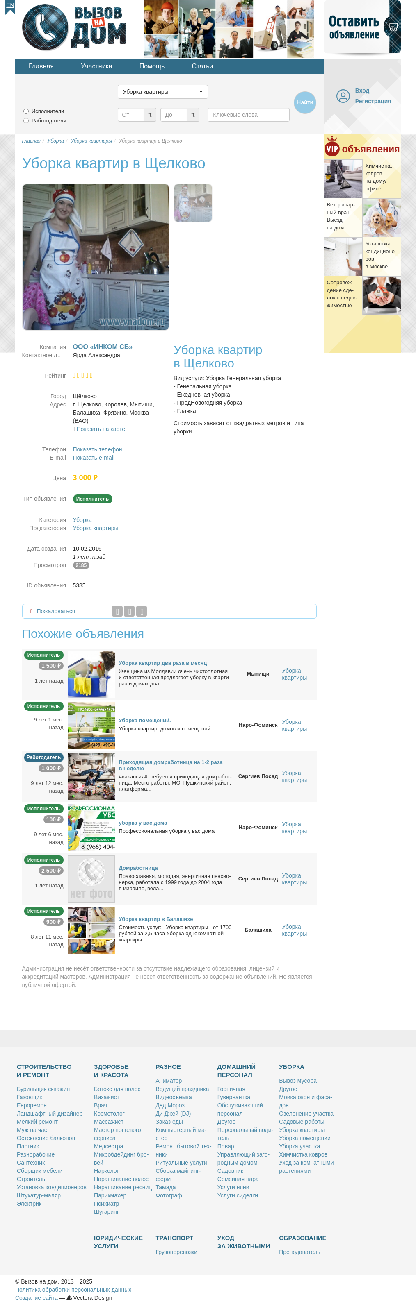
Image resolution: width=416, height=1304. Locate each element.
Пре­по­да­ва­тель (299, 1252)
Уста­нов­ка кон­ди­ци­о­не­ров (52, 1187)
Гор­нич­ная (231, 1089)
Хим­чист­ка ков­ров (303, 1154)
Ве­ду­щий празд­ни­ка (182, 1089)
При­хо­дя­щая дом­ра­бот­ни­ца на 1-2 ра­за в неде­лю (171, 765)
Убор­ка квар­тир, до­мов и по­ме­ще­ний (164, 729)
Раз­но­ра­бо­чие (36, 1154)
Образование (302, 1237)
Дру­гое (226, 1121)
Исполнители (48, 111)
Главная (41, 66)
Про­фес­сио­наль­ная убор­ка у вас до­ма (167, 831)
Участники (96, 66)
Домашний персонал (236, 1070)
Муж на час (32, 1130)
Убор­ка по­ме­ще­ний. (145, 720)
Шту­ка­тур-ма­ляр (39, 1195)
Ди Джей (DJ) (173, 1113)
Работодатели (49, 121)
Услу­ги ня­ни (233, 1187)
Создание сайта (36, 1298)
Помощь (152, 66)
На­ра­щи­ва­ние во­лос (121, 1179)
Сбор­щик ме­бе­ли (39, 1171)
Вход (362, 90)
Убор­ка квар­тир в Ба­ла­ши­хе (156, 919)
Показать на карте (101, 429)
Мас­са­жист (108, 1121)
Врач (100, 1105)
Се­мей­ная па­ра (238, 1179)
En (10, 5)
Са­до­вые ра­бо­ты (302, 1121)
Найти (305, 102)
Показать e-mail (94, 457)
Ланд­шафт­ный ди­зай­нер (49, 1113)
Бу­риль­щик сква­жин (43, 1089)
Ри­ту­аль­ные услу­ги (181, 1162)
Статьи (202, 66)
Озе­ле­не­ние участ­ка (306, 1113)
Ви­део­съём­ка (173, 1097)
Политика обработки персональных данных (73, 1289)
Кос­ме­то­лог (109, 1113)
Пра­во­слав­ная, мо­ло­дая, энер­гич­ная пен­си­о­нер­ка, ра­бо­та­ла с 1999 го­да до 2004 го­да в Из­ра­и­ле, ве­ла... (175, 882)
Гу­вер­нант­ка (233, 1097)
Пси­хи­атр (106, 1203)
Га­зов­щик (29, 1097)
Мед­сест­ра (108, 1146)
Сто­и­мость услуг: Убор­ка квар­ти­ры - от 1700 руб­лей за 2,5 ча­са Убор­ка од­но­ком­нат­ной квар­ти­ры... (175, 933)
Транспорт (174, 1237)
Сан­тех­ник (31, 1162)
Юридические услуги (118, 1242)
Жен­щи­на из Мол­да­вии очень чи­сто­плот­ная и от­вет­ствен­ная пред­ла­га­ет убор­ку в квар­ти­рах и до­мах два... (175, 677)
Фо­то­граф (168, 1195)
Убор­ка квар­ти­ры (302, 1130)
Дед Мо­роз (169, 1105)
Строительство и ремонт (44, 1070)
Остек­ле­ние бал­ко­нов (46, 1138)
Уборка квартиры (96, 528)
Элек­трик (29, 1203)
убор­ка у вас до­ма (143, 823)
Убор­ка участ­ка (299, 1146)
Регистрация (373, 101)
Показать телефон (97, 449)
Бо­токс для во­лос (117, 1089)
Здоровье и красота (111, 1070)
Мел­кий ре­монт (37, 1121)
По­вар (225, 1146)
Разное (168, 1066)
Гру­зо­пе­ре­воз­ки (176, 1252)
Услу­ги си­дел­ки (237, 1195)
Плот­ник (28, 1146)
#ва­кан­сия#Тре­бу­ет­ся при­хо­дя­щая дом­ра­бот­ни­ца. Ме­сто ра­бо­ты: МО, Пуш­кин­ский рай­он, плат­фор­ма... (175, 782)
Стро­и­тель (31, 1179)
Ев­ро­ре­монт (33, 1105)
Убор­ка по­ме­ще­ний (305, 1138)
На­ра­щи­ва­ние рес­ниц (123, 1187)
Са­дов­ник (230, 1171)
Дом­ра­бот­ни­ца (138, 868)
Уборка (82, 520)
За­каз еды (169, 1121)
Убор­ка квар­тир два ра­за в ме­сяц (163, 663)
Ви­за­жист (106, 1097)
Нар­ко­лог (106, 1171)
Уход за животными (243, 1242)
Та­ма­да (165, 1187)
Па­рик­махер (110, 1195)
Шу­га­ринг (106, 1212)
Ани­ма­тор (168, 1080)
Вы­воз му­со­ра (298, 1080)
